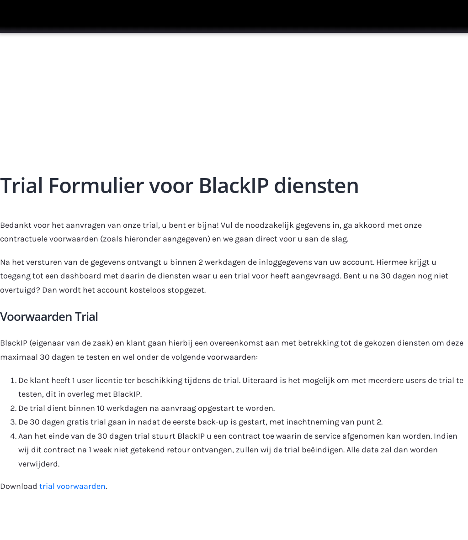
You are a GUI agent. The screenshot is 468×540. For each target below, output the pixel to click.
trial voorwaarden (72, 486)
